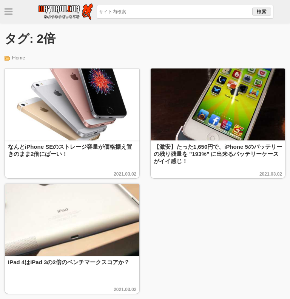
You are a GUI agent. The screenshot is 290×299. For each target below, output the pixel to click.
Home (18, 58)
